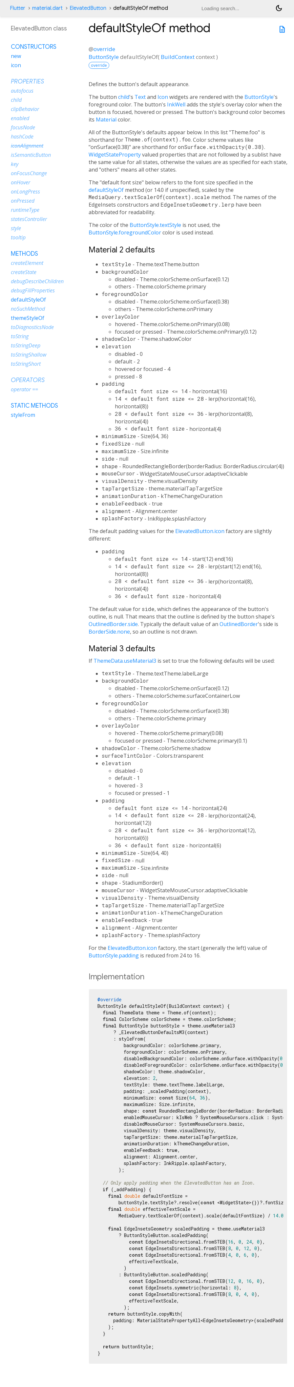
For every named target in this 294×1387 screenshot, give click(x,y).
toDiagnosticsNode (32, 327)
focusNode (23, 127)
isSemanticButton (31, 154)
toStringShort (26, 363)
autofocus (22, 90)
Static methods (34, 405)
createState (23, 272)
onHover (20, 182)
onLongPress (25, 191)
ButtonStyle (104, 57)
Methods (24, 253)
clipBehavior (25, 109)
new (16, 56)
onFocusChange (29, 173)
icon (16, 65)
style (16, 228)
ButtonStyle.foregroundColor (125, 232)
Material (106, 119)
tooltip (18, 237)
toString (20, 336)
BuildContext (178, 57)
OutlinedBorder (239, 624)
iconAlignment (27, 145)
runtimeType (25, 209)
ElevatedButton (88, 8)
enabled (20, 118)
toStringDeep (25, 345)
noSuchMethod (28, 308)
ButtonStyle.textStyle (155, 225)
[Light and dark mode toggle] (279, 8)
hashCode (22, 136)
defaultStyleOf (106, 190)
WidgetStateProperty (115, 154)
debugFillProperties (33, 290)
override (104, 49)
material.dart (47, 8)
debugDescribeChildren (37, 281)
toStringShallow (28, 354)
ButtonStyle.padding (114, 955)
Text (140, 97)
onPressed (22, 200)
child (123, 97)
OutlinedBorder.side (113, 624)
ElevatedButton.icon (199, 531)
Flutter (17, 8)
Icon (163, 97)
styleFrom (23, 414)
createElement (27, 263)
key (14, 164)
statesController (29, 219)
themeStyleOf (27, 318)
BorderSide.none (109, 631)
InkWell (176, 104)
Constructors (33, 46)
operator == (24, 389)
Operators (28, 380)
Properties (27, 81)
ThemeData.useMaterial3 (125, 660)
